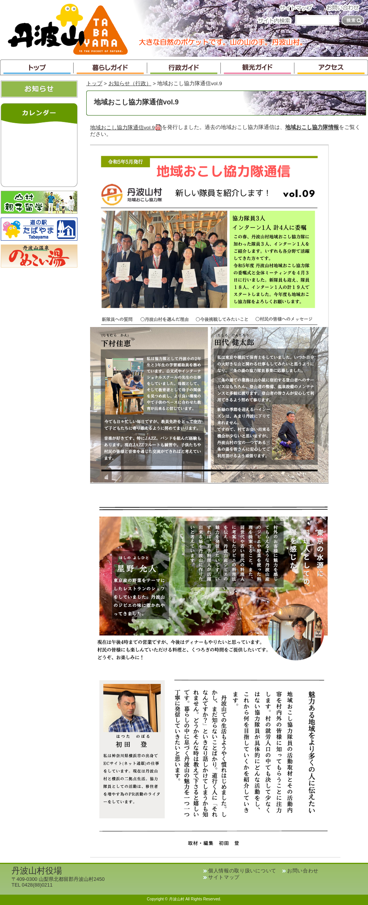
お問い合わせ (345, 7)
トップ (37, 67)
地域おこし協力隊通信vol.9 (126, 127)
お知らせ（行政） (129, 83)
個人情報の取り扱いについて (242, 871)
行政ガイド (184, 67)
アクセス (331, 67)
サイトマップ (298, 7)
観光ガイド (257, 67)
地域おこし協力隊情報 (312, 127)
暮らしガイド (110, 67)
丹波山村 (68, 28)
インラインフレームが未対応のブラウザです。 (39, 153)
